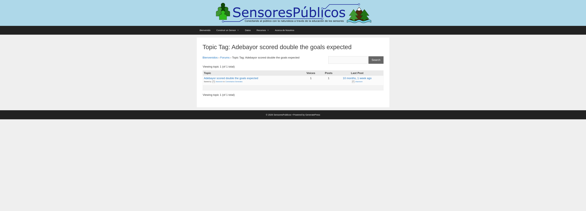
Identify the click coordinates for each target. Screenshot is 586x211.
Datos (248, 30)
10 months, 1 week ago (357, 78)
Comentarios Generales (233, 81)
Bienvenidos (210, 57)
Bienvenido (205, 30)
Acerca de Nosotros (284, 30)
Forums (225, 57)
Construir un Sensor (229, 30)
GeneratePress (312, 114)
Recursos (264, 30)
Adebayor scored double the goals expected (231, 78)
